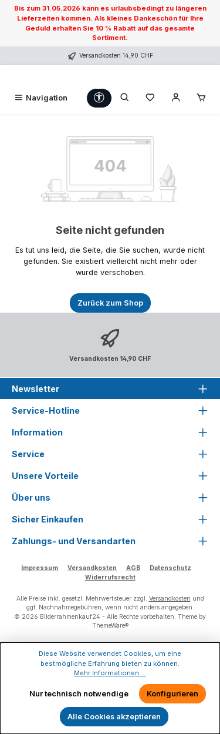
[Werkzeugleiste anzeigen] (99, 98)
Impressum (39, 568)
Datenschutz (170, 568)
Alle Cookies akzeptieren (114, 716)
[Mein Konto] (176, 98)
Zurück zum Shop (110, 303)
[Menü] (40, 98)
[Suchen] (125, 98)
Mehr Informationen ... (110, 673)
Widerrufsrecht (110, 577)
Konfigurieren (172, 693)
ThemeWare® (110, 625)
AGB (133, 568)
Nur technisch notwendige (78, 693)
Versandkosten (92, 568)
